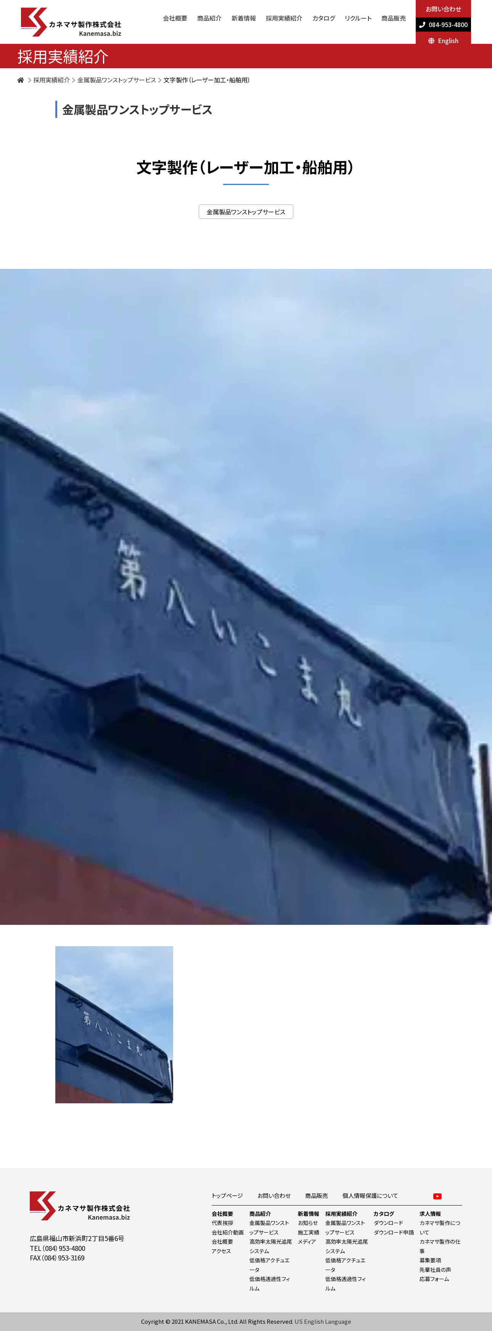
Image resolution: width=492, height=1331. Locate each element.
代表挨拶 (222, 1223)
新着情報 (244, 18)
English (448, 40)
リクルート (358, 18)
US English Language (322, 1321)
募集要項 (430, 1260)
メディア (307, 1241)
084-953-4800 (448, 24)
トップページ (227, 1195)
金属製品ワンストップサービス (116, 79)
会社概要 (175, 18)
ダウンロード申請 (394, 1232)
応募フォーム (434, 1279)
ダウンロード (388, 1223)
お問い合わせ (443, 8)
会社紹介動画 (228, 1232)
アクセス (221, 1251)
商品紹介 (209, 18)
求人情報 (430, 1213)
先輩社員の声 (435, 1269)
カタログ (323, 18)
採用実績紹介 (284, 18)
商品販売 (393, 18)
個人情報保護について (370, 1195)
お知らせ (308, 1223)
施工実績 (308, 1232)
